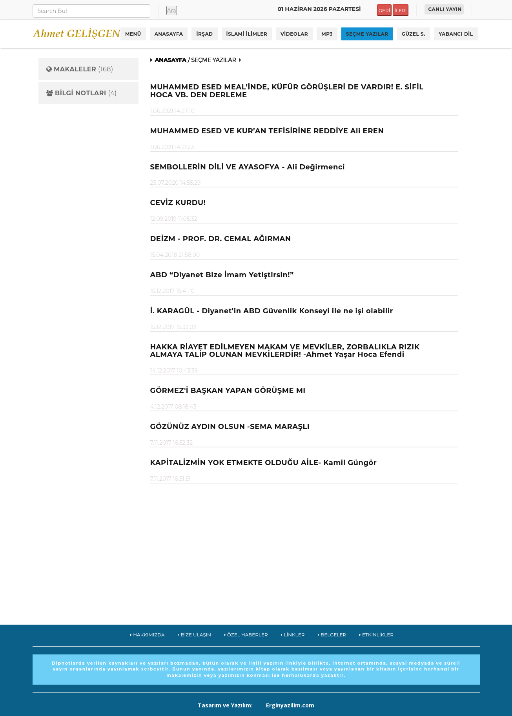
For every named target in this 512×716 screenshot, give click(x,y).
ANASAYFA (169, 34)
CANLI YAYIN (445, 9)
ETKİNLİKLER (376, 635)
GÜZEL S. (414, 34)
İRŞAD (204, 34)
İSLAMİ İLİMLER (247, 34)
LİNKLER (292, 635)
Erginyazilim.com (290, 705)
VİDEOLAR (294, 34)
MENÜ (133, 34)
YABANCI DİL (456, 34)
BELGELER (332, 635)
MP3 (327, 34)
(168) (79, 69)
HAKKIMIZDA (147, 635)
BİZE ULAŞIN (194, 635)
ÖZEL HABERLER (246, 635)
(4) (81, 93)
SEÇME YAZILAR (367, 34)
